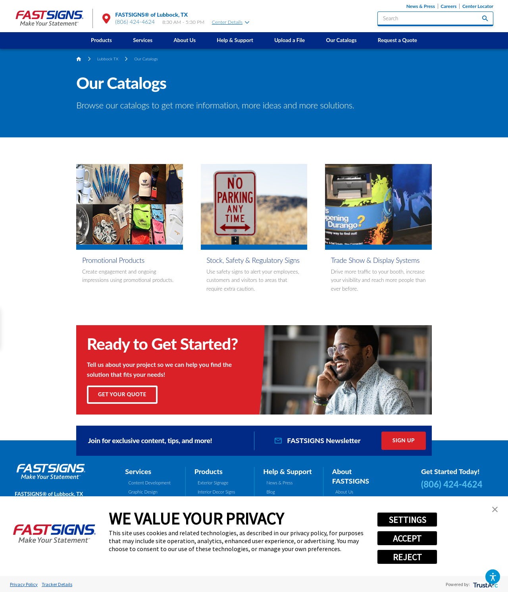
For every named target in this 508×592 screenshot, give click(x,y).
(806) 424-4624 (135, 21)
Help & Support (235, 40)
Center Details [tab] (230, 22)
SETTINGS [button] (407, 519)
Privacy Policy (24, 584)
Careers (448, 6)
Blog (271, 491)
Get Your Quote (122, 394)
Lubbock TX (108, 58)
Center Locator (477, 6)
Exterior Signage (213, 482)
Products (101, 40)
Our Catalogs (341, 40)
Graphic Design (143, 491)
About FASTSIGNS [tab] (350, 476)
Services (142, 40)
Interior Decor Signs (216, 491)
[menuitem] (101, 40)
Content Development (150, 482)
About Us (184, 40)
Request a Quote (397, 40)
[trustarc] (485, 584)
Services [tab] (138, 471)
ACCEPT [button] (407, 538)
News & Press (420, 6)
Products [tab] (208, 471)
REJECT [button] (407, 557)
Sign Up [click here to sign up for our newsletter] (404, 440)
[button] (492, 576)
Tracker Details (57, 584)
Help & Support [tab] (287, 471)
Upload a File (289, 40)
